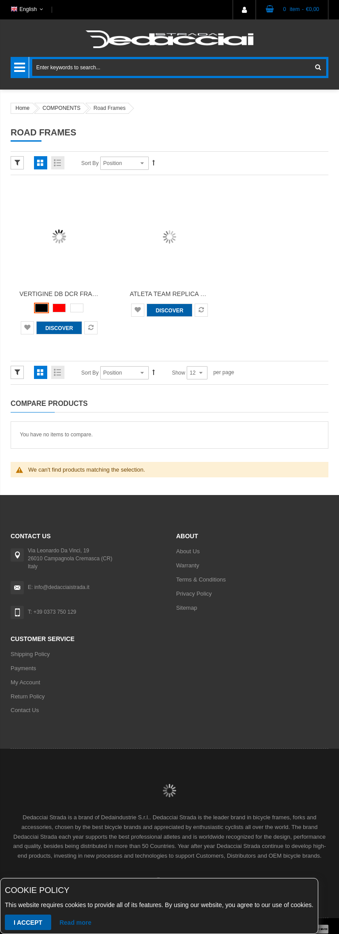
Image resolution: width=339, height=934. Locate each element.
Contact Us (25, 710)
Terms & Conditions (201, 579)
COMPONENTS (61, 108)
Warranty (187, 565)
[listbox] (59, 308)
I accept (28, 922)
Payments (23, 668)
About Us (188, 551)
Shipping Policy (30, 654)
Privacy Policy (194, 593)
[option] (41, 308)
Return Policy (28, 696)
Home (22, 108)
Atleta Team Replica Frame (176, 293)
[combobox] (179, 67)
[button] (27, 327)
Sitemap (186, 607)
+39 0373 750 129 (55, 612)
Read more (75, 922)
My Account (25, 682)
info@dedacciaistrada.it (62, 587)
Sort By (89, 163)
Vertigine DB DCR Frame (60, 293)
